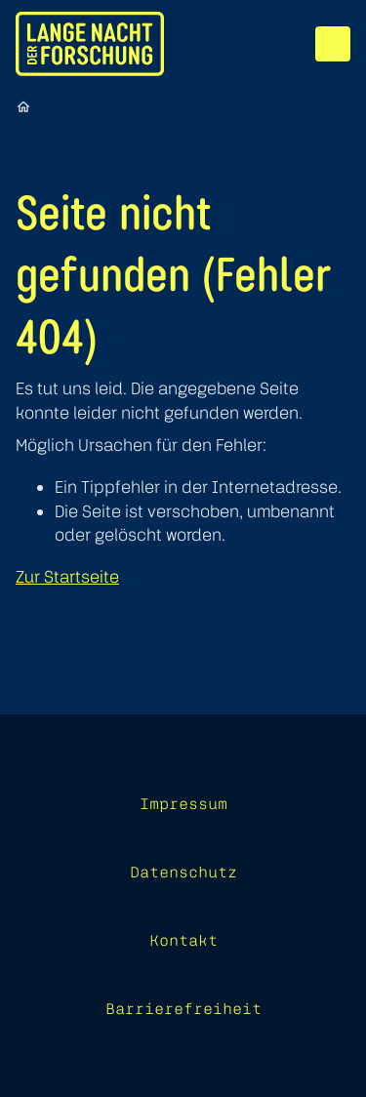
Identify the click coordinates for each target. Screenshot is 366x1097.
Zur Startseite (67, 576)
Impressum (183, 803)
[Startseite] (23, 106)
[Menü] (332, 43)
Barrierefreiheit (183, 1008)
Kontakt (183, 940)
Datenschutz (183, 871)
